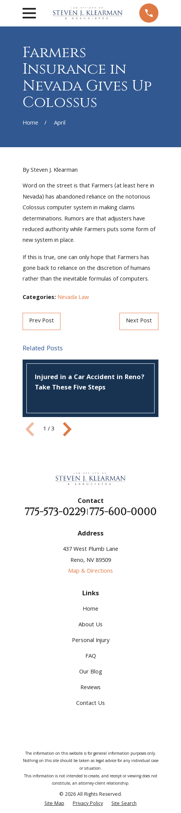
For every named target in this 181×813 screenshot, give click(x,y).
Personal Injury (90, 641)
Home (90, 609)
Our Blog (90, 672)
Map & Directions (90, 571)
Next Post (139, 321)
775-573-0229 (55, 512)
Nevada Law (73, 298)
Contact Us (90, 704)
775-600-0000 (123, 512)
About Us (90, 625)
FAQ (90, 657)
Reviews (90, 688)
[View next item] (67, 429)
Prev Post (41, 321)
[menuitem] (54, 804)
